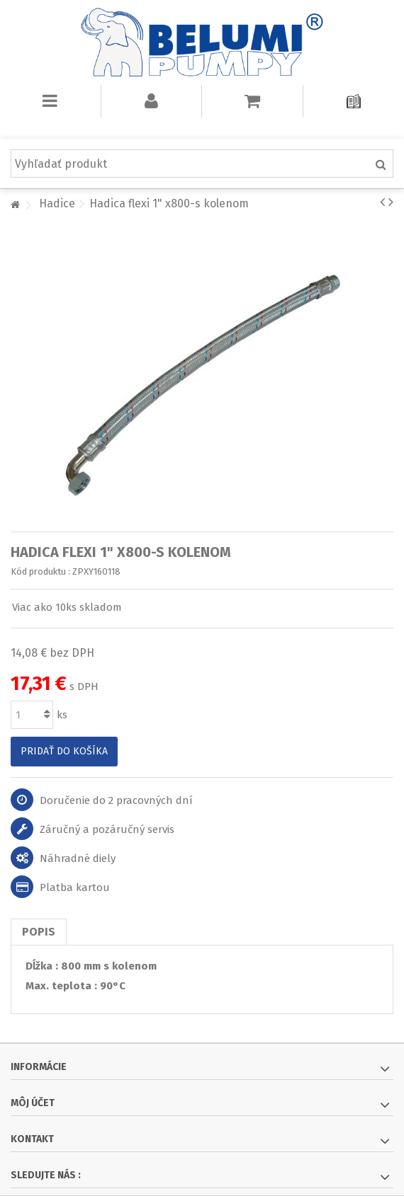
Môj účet (33, 1103)
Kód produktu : (40, 571)
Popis (38, 931)
